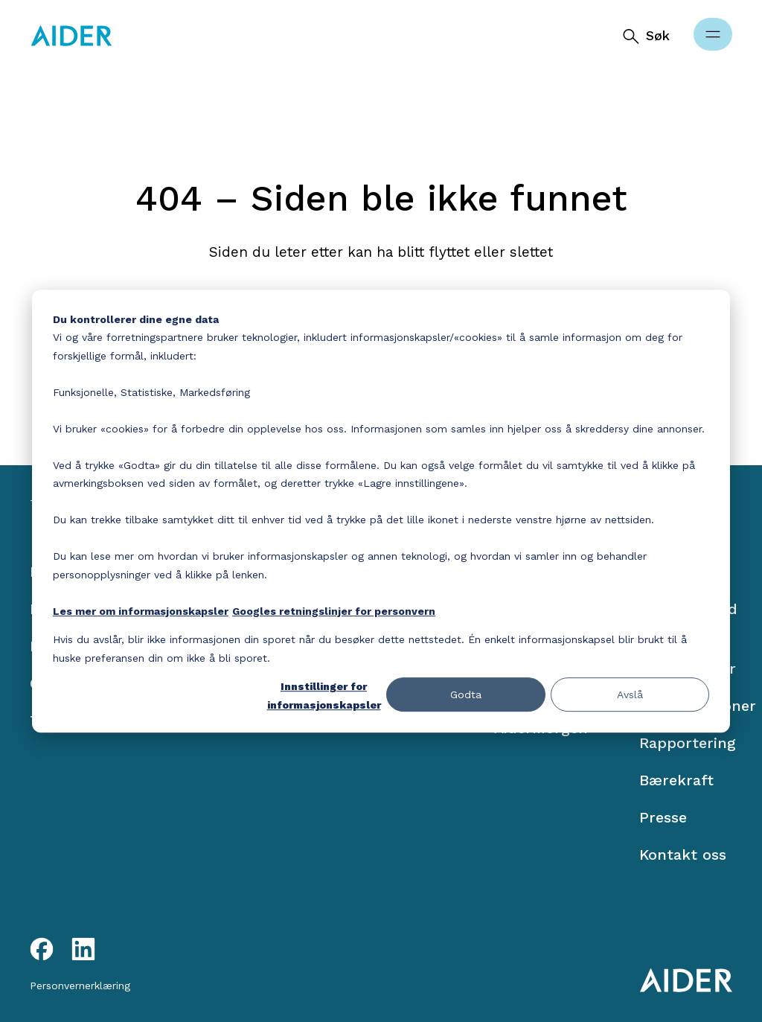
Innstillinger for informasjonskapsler (324, 695)
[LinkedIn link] (83, 949)
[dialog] (381, 511)
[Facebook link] (42, 949)
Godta (465, 694)
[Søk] (645, 36)
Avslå (630, 694)
